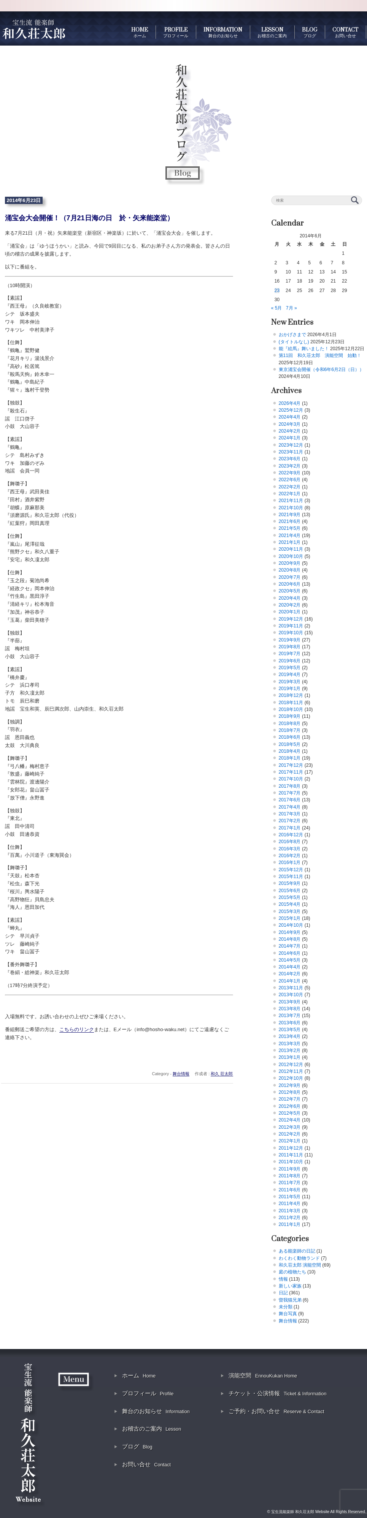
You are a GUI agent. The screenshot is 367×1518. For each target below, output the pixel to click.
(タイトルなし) (294, 341)
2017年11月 (291, 772)
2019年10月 (291, 632)
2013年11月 (291, 987)
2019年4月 (290, 674)
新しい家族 (290, 1286)
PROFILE (175, 32)
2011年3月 (290, 1210)
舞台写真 (288, 1313)
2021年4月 (290, 535)
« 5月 (276, 308)
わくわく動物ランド (299, 1258)
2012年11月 (291, 1071)
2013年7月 (290, 1015)
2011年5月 (290, 1196)
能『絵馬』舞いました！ (304, 348)
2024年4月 (290, 417)
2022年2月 (290, 487)
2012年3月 (290, 1127)
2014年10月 (291, 925)
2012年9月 (290, 1085)
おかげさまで (292, 334)
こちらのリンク (76, 1029)
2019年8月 (290, 646)
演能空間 (263, 1375)
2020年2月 (290, 605)
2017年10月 (291, 779)
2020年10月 (291, 556)
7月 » (291, 308)
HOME (139, 32)
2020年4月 (290, 598)
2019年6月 (290, 660)
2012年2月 (290, 1134)
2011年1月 (290, 1224)
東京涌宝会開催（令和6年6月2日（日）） (321, 369)
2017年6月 (290, 799)
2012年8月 (290, 1092)
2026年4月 (290, 403)
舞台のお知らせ (156, 1411)
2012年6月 (290, 1106)
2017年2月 (290, 820)
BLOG (309, 32)
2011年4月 (290, 1203)
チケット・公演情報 (277, 1393)
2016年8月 (290, 841)
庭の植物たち (292, 1272)
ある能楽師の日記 (297, 1251)
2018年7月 (290, 730)
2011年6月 (290, 1190)
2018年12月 (291, 695)
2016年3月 (290, 848)
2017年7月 (290, 793)
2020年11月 (291, 549)
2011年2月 (290, 1217)
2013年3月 (290, 1043)
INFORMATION (222, 32)
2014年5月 (290, 960)
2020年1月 (290, 611)
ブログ (137, 1446)
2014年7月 (290, 946)
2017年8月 (290, 786)
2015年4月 (290, 904)
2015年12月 (291, 869)
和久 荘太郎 (222, 1073)
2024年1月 (290, 438)
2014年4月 (290, 967)
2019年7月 (290, 653)
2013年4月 (290, 1036)
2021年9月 (290, 514)
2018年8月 (290, 723)
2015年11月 (291, 876)
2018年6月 (290, 737)
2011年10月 (291, 1161)
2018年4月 (290, 751)
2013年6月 (290, 1022)
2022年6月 (290, 479)
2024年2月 (290, 431)
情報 (283, 1279)
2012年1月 (290, 1141)
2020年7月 (290, 577)
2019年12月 (291, 619)
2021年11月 (291, 500)
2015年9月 (290, 883)
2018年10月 (291, 709)
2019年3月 (290, 681)
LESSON (272, 32)
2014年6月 (290, 953)
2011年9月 (290, 1169)
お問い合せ (146, 1464)
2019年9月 (290, 640)
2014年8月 (290, 939)
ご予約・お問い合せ (276, 1411)
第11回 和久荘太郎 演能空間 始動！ (320, 355)
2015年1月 (290, 918)
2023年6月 (290, 458)
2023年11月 (291, 452)
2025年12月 (291, 410)
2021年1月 (290, 542)
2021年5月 (290, 528)
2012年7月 (290, 1099)
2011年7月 (290, 1182)
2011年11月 (291, 1155)
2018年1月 (290, 758)
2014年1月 (290, 981)
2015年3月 (290, 911)
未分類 (285, 1306)
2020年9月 (290, 563)
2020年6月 (290, 584)
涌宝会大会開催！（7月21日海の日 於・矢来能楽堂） (89, 218)
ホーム (139, 1375)
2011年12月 (291, 1148)
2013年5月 (290, 1029)
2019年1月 (290, 688)
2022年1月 (290, 493)
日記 (283, 1292)
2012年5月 (290, 1113)
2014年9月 (290, 932)
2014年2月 (290, 973)
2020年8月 (290, 570)
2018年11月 (291, 702)
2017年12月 (291, 765)
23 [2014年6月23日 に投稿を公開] (277, 290)
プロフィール (147, 1393)
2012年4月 (290, 1120)
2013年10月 (291, 994)
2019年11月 (291, 626)
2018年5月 (290, 744)
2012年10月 (291, 1078)
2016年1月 (290, 862)
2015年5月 (290, 897)
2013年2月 (290, 1050)
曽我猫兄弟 (290, 1300)
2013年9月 (290, 1002)
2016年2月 (290, 855)
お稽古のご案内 (151, 1428)
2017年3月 (290, 814)
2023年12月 (291, 445)
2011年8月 (290, 1175)
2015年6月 (290, 890)
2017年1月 (290, 828)
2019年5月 (290, 667)
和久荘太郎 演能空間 (300, 1265)
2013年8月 (290, 1008)
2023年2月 (290, 466)
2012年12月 (291, 1064)
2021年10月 (291, 507)
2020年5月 (290, 591)
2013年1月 (290, 1057)
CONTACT (345, 32)
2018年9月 (290, 716)
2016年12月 (291, 834)
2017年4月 (290, 807)
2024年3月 (290, 424)
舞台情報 (181, 1073)
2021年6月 (290, 521)
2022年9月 (290, 472)
